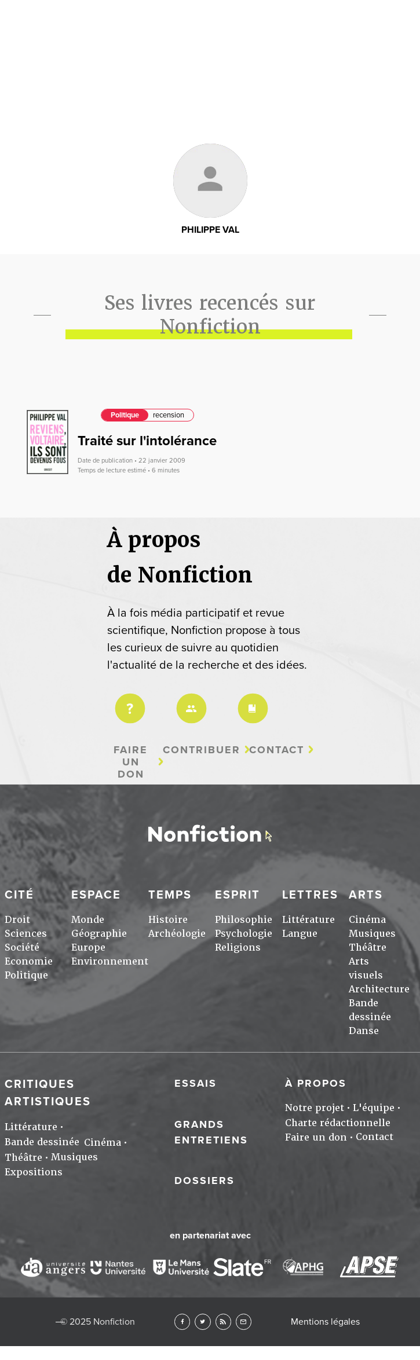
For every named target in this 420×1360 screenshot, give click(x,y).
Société (22, 947)
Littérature (308, 920)
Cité (19, 895)
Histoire (168, 920)
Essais (195, 1083)
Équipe (189, 701)
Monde (87, 920)
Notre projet (314, 1108)
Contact (276, 750)
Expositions (34, 1172)
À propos (315, 1083)
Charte (250, 701)
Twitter (202, 1321)
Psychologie (243, 934)
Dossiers (204, 1180)
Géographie (99, 934)
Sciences (26, 934)
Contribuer (201, 750)
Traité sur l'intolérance (147, 440)
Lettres (310, 895)
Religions (238, 947)
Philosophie (243, 920)
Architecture (379, 989)
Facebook (182, 1321)
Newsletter (243, 1321)
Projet (128, 701)
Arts (209, 16)
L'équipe (374, 1108)
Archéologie (177, 934)
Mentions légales (325, 1322)
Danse (364, 1031)
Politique (125, 415)
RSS (223, 1321)
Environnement (109, 961)
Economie (29, 961)
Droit (17, 920)
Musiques (372, 934)
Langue (299, 934)
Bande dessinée (42, 1142)
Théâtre (367, 947)
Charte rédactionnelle (337, 1123)
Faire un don (131, 762)
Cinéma (367, 920)
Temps (170, 895)
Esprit (237, 895)
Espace (96, 895)
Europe (88, 947)
